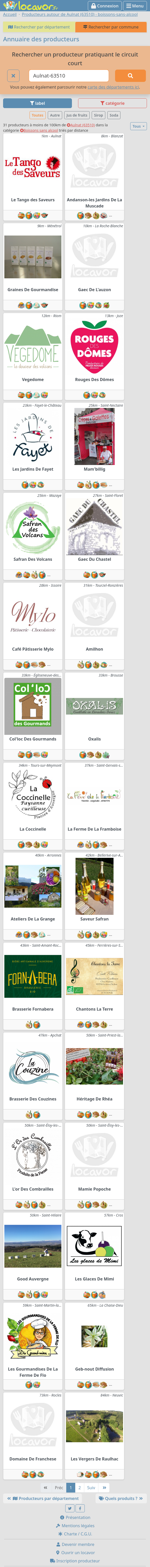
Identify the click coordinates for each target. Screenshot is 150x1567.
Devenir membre (75, 1544)
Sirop (98, 115)
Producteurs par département (42, 1498)
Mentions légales (75, 1525)
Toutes (37, 115)
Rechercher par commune (110, 27)
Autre (55, 115)
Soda (114, 115)
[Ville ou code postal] (69, 76)
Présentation (75, 1517)
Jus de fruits (77, 115)
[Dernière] (103, 1488)
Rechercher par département (39, 27)
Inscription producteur (75, 1561)
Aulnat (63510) (81, 124)
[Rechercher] (130, 76)
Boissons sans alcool (39, 130)
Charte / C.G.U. (75, 1534)
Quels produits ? (121, 1498)
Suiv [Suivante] (91, 1487)
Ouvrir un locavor (75, 1552)
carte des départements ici (113, 87)
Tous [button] (137, 126)
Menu (135, 6)
